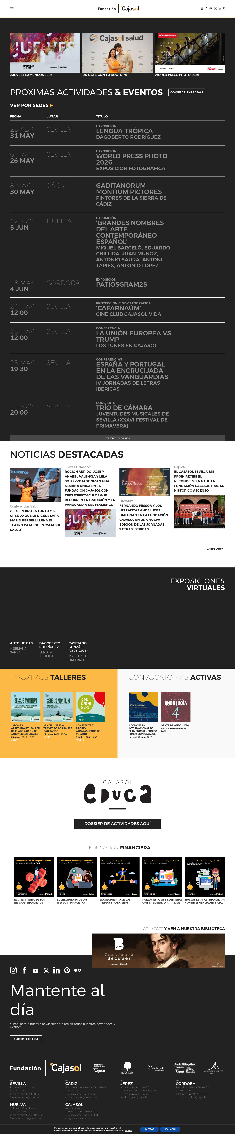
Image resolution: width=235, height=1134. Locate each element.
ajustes (128, 1130)
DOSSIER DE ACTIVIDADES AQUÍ (117, 823)
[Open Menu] (11, 8)
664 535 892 (145, 1094)
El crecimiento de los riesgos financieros (29, 901)
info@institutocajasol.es (77, 1118)
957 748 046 (200, 1094)
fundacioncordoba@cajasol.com (193, 1097)
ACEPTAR (149, 1129)
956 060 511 (90, 1094)
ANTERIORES (215, 549)
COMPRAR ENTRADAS (186, 92)
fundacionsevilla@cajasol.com (26, 1097)
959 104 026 (35, 1115)
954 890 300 (90, 1115)
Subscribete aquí (26, 1039)
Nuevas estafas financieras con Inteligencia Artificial (162, 901)
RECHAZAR (170, 1129)
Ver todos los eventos (118, 438)
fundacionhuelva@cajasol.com (26, 1118)
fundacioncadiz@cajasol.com (81, 1097)
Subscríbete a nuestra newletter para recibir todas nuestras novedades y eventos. (62, 1025)
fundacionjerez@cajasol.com (135, 1097)
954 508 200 (35, 1094)
